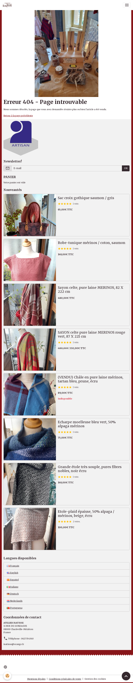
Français (13, 566)
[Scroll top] (126, 676)
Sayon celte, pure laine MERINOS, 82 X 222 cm (90, 290)
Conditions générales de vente (65, 679)
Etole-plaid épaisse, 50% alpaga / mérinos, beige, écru (86, 514)
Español (13, 579)
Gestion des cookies (95, 679)
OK (126, 168)
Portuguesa (14, 608)
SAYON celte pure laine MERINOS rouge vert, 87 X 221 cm (91, 334)
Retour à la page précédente (18, 115)
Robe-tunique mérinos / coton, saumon (91, 243)
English (12, 572)
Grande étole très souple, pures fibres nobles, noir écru (90, 469)
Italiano (12, 587)
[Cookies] (7, 676)
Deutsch (13, 593)
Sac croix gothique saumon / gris (86, 198)
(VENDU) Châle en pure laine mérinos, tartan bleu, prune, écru (90, 379)
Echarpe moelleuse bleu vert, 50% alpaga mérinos (87, 424)
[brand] (8, 5)
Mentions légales (36, 679)
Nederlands (15, 601)
